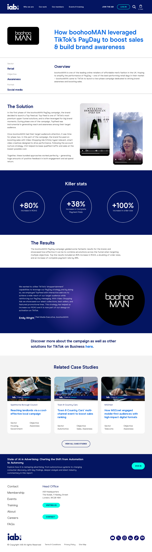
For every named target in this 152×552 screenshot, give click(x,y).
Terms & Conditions (53, 544)
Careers (12, 518)
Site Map (82, 544)
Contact (12, 486)
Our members (58, 7)
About (11, 511)
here (89, 346)
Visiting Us (51, 505)
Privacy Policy (69, 544)
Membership (15, 492)
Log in (124, 7)
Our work (43, 7)
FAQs (11, 524)
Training (12, 505)
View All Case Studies (76, 444)
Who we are (28, 7)
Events (11, 499)
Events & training (76, 7)
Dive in (138, 466)
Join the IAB (108, 7)
